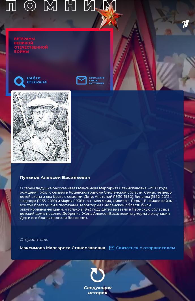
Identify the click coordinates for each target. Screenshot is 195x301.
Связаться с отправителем (145, 247)
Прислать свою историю (97, 80)
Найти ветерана (37, 80)
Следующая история (98, 290)
